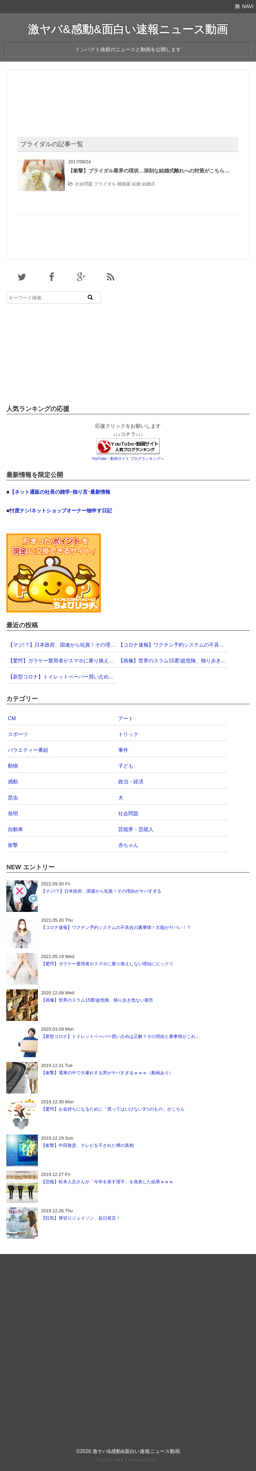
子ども (125, 766)
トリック (128, 734)
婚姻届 (124, 183)
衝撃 (13, 845)
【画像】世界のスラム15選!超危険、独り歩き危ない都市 (182, 660)
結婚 (136, 183)
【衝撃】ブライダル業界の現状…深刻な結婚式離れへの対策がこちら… (149, 170)
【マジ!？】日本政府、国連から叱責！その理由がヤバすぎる (76, 645)
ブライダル (105, 183)
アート (125, 718)
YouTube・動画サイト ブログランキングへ (128, 458)
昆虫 (13, 797)
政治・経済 (130, 781)
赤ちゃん (128, 845)
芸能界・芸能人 (136, 829)
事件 (123, 750)
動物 (13, 766)
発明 (13, 813)
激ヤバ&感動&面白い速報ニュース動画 (128, 29)
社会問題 (84, 183)
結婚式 (148, 183)
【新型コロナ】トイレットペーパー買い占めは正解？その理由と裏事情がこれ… (98, 676)
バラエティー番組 (28, 750)
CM (12, 718)
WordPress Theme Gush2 (128, 1459)
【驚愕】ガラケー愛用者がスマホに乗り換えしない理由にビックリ (83, 660)
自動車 (15, 829)
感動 (13, 781)
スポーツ (18, 734)
